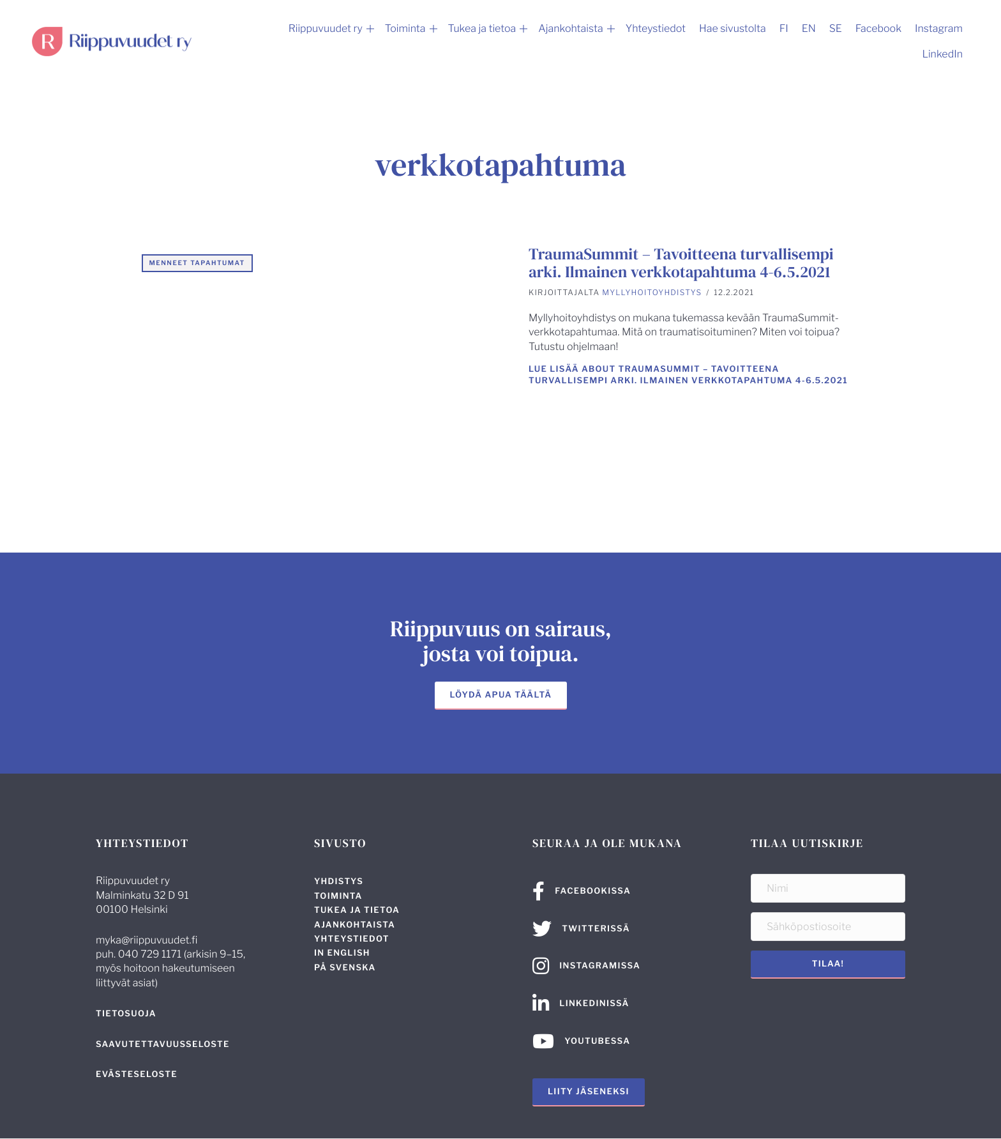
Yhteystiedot (656, 28)
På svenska (345, 968)
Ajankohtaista (570, 28)
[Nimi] (828, 888)
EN (809, 28)
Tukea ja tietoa (482, 28)
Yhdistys (338, 881)
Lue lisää (688, 375)
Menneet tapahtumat (197, 263)
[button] (370, 29)
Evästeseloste (136, 1074)
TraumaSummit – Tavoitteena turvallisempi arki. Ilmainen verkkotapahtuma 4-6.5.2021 (681, 263)
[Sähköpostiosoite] (828, 926)
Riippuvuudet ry (326, 28)
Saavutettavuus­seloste (163, 1044)
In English (342, 953)
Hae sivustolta (732, 28)
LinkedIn (942, 54)
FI (783, 28)
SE (835, 28)
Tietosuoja (126, 1014)
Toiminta (405, 28)
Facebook (878, 28)
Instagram (939, 28)
